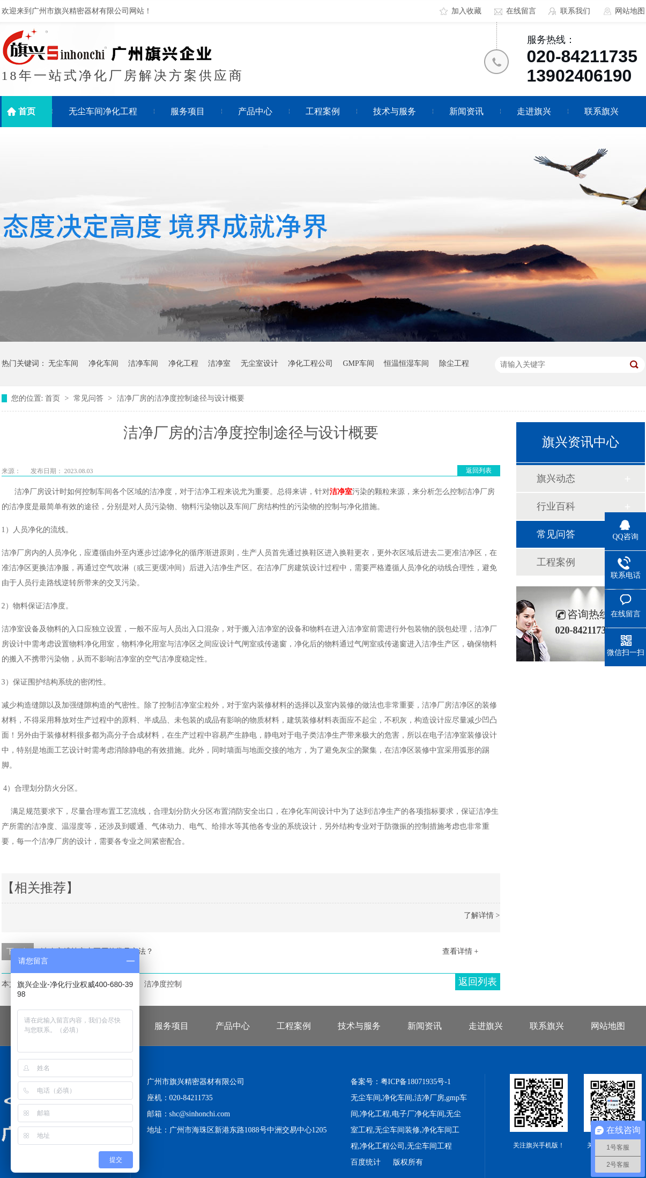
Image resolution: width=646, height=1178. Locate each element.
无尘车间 (63, 363)
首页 (26, 111)
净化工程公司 (310, 363)
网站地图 (630, 11)
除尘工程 (454, 363)
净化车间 (103, 363)
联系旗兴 (601, 111)
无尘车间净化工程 (103, 111)
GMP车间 (358, 363)
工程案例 (323, 111)
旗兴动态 (556, 478)
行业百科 (556, 506)
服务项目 (187, 111)
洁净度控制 (163, 984)
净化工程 (183, 363)
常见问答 (89, 398)
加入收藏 (466, 11)
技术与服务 (394, 111)
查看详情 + (460, 951)
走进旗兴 (534, 111)
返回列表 (479, 470)
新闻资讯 (466, 111)
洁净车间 (143, 363)
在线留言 (521, 11)
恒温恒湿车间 (406, 363)
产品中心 (255, 111)
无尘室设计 (259, 363)
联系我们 (575, 11)
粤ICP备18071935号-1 (416, 1082)
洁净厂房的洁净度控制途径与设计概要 (180, 398)
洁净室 (219, 363)
